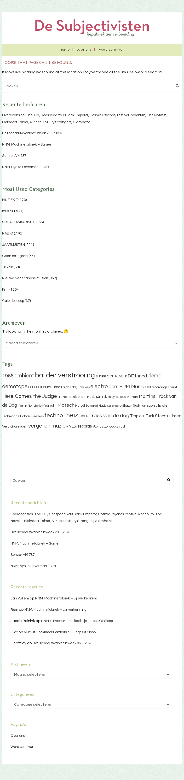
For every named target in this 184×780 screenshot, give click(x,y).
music (7, 211)
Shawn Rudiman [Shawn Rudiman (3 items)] (134, 405)
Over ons (84, 49)
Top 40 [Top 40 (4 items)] (84, 416)
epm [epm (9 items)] (114, 386)
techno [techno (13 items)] (53, 415)
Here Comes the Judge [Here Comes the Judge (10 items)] (29, 396)
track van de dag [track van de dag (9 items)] (109, 415)
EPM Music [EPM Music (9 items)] (131, 386)
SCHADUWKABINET (18, 222)
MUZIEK (8, 200)
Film (5, 289)
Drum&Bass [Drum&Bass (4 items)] (50, 387)
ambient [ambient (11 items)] (24, 376)
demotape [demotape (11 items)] (15, 386)
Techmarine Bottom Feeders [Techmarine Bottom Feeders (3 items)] (23, 416)
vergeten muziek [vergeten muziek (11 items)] (48, 426)
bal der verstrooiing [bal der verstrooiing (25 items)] (65, 375)
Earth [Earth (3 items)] (65, 387)
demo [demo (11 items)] (154, 376)
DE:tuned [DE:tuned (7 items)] (137, 376)
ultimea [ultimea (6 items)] (174, 416)
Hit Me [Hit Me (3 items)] (62, 397)
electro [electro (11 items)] (99, 386)
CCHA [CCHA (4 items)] (112, 376)
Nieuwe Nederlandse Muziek (25, 278)
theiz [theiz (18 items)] (71, 415)
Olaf (14, 632)
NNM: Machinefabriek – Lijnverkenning (66, 598)
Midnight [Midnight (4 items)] (49, 405)
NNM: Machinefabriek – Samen (27, 144)
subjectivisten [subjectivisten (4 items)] (158, 405)
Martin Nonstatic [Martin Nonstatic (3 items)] (30, 405)
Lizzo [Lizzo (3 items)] (107, 397)
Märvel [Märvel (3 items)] (80, 405)
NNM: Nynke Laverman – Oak (25, 167)
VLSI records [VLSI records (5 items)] (80, 426)
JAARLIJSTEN (13, 244)
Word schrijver (111, 49)
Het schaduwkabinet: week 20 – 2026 (32, 133)
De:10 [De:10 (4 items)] (122, 376)
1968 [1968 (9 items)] (8, 375)
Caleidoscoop (13, 301)
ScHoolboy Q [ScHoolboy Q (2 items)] (114, 406)
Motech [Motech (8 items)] (66, 405)
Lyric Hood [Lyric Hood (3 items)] (119, 397)
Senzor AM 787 (14, 156)
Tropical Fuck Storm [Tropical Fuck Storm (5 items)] (148, 416)
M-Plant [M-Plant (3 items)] (132, 397)
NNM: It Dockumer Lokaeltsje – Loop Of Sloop (77, 621)
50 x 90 (7, 267)
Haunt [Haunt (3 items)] (172, 387)
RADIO (7, 233)
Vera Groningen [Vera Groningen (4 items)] (15, 426)
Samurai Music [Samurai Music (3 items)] (96, 405)
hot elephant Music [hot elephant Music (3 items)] (81, 397)
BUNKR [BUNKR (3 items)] (101, 376)
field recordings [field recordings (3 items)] (156, 387)
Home (65, 49)
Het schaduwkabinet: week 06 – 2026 (62, 643)
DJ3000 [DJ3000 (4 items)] (34, 387)
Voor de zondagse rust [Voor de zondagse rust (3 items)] (109, 426)
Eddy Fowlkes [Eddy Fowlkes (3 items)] (80, 387)
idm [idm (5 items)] (99, 396)
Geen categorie (15, 256)
